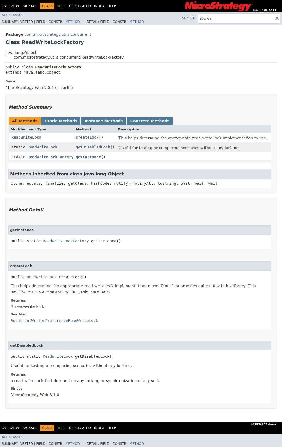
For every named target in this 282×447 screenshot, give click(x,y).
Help (111, 6)
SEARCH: (189, 18)
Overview (10, 6)
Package (29, 6)
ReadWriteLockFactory (51, 157)
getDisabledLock (93, 147)
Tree (61, 6)
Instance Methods (104, 121)
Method (72, 22)
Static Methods (61, 121)
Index (99, 6)
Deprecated (80, 6)
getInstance (88, 157)
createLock (87, 137)
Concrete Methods (150, 121)
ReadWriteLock (26, 137)
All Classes (12, 15)
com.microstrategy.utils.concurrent (58, 34)
